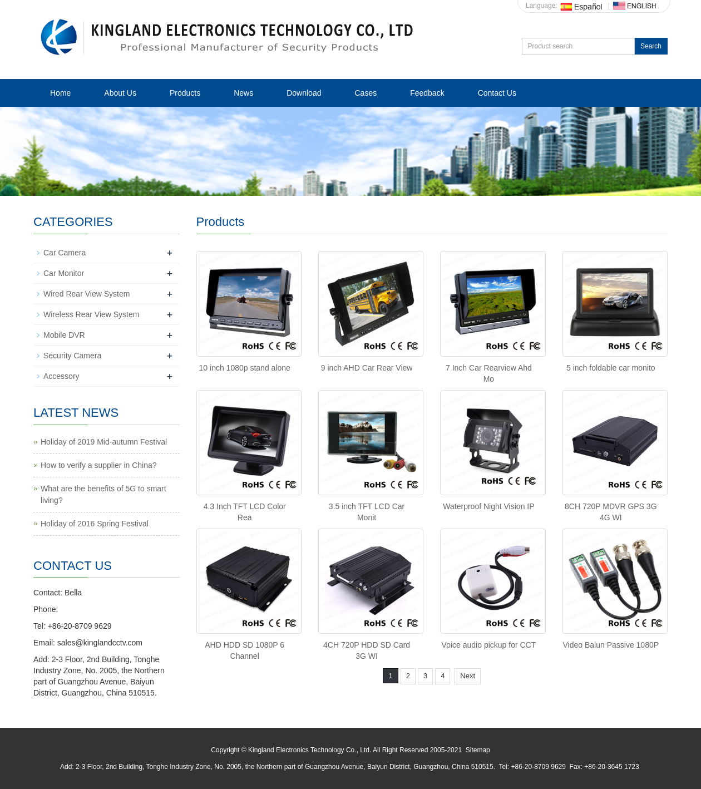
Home (60, 92)
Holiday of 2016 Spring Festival (95, 523)
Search (650, 46)
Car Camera (64, 252)
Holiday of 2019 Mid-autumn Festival (104, 441)
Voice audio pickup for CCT (489, 644)
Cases (365, 92)
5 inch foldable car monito (610, 367)
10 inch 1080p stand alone (244, 367)
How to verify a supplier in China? (99, 465)
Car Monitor (63, 273)
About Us (120, 92)
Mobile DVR (64, 335)
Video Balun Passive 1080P (611, 644)
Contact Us (497, 92)
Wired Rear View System (86, 293)
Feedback (427, 92)
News (243, 92)
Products (185, 92)
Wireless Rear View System (91, 314)
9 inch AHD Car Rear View (367, 367)
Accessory (61, 376)
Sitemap (478, 750)
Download (304, 92)
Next (467, 676)
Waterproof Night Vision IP (488, 506)
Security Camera (72, 355)
